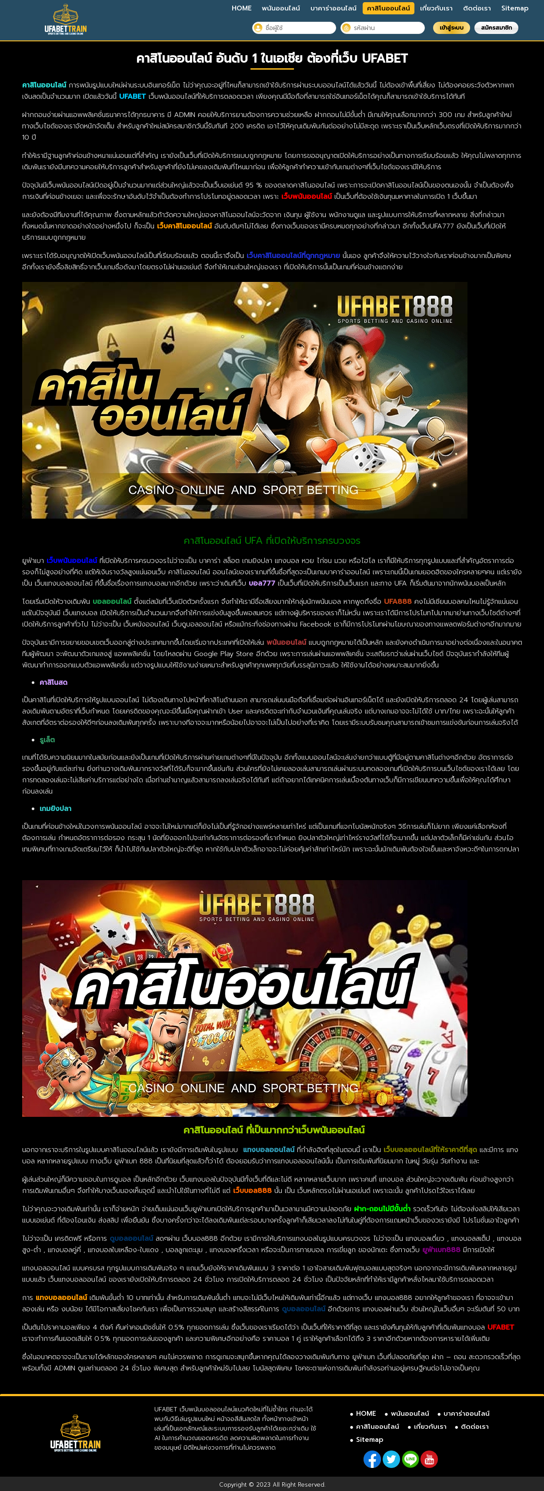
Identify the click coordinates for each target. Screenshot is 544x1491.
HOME (242, 8)
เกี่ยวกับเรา (436, 8)
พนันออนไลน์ (281, 8)
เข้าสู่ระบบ (452, 27)
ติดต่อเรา (477, 8)
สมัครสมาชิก (496, 27)
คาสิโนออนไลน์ (388, 8)
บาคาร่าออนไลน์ (333, 8)
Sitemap (515, 8)
